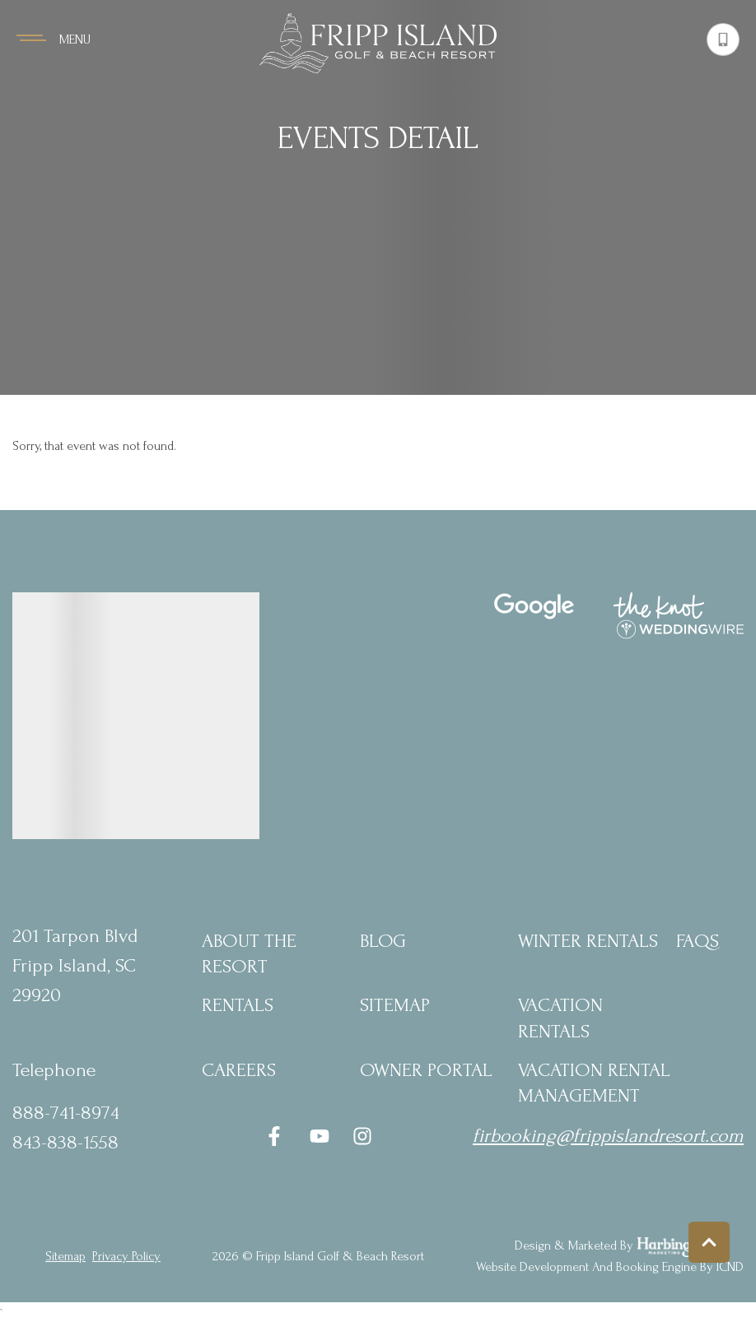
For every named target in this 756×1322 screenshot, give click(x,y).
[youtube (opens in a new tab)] (319, 1136)
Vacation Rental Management (594, 1082)
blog (383, 941)
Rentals (237, 1005)
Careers (239, 1070)
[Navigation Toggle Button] (53, 39)
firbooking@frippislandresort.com (608, 1136)
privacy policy (126, 1256)
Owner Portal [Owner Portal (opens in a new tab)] (426, 1070)
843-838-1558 (65, 1142)
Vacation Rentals (560, 1017)
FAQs (697, 941)
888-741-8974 (65, 1113)
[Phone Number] (723, 39)
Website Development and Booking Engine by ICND (610, 1266)
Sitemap (395, 1005)
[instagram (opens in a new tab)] (362, 1136)
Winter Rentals (588, 941)
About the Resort (249, 953)
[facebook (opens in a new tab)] (276, 1136)
